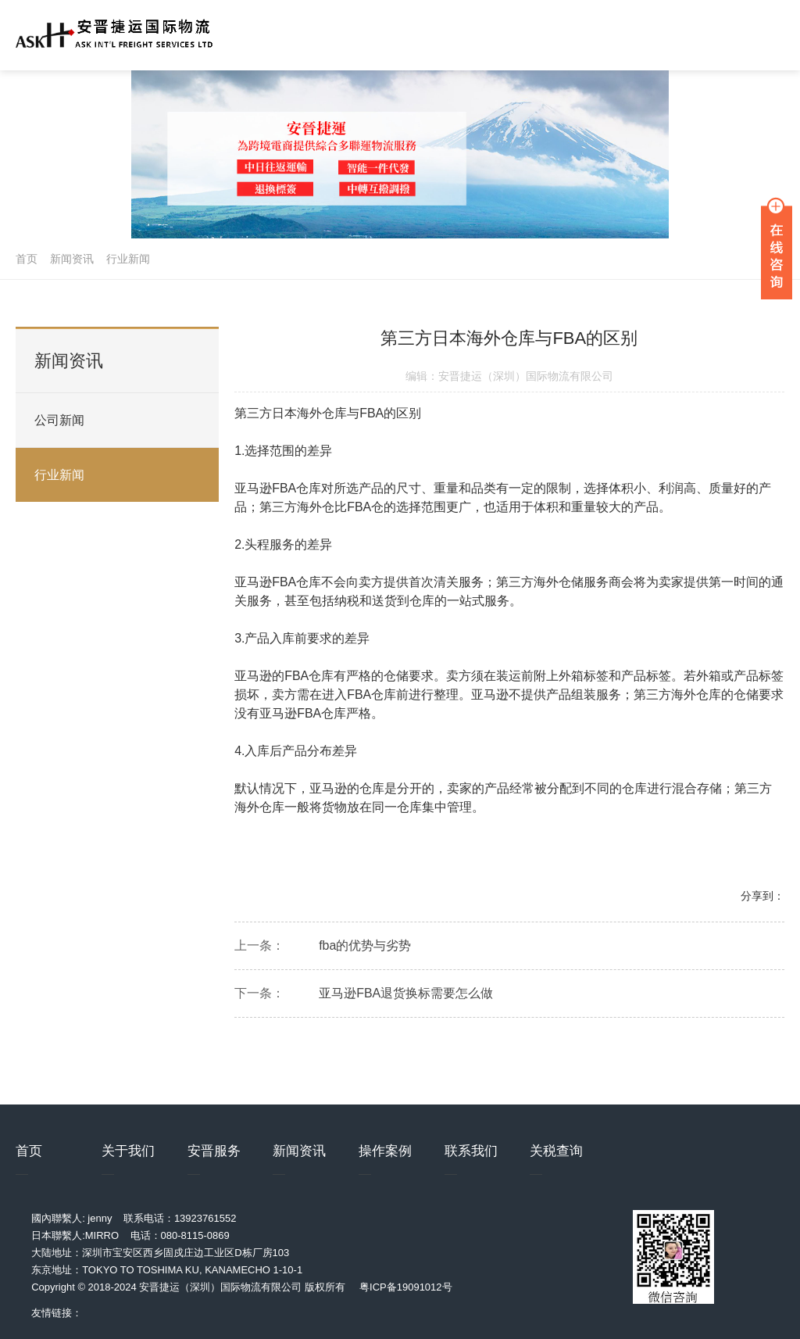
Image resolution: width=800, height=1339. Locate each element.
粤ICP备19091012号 (405, 1287)
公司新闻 (59, 420)
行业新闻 (128, 258)
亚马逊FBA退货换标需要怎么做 (406, 996)
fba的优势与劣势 (365, 948)
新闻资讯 (72, 258)
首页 (27, 258)
